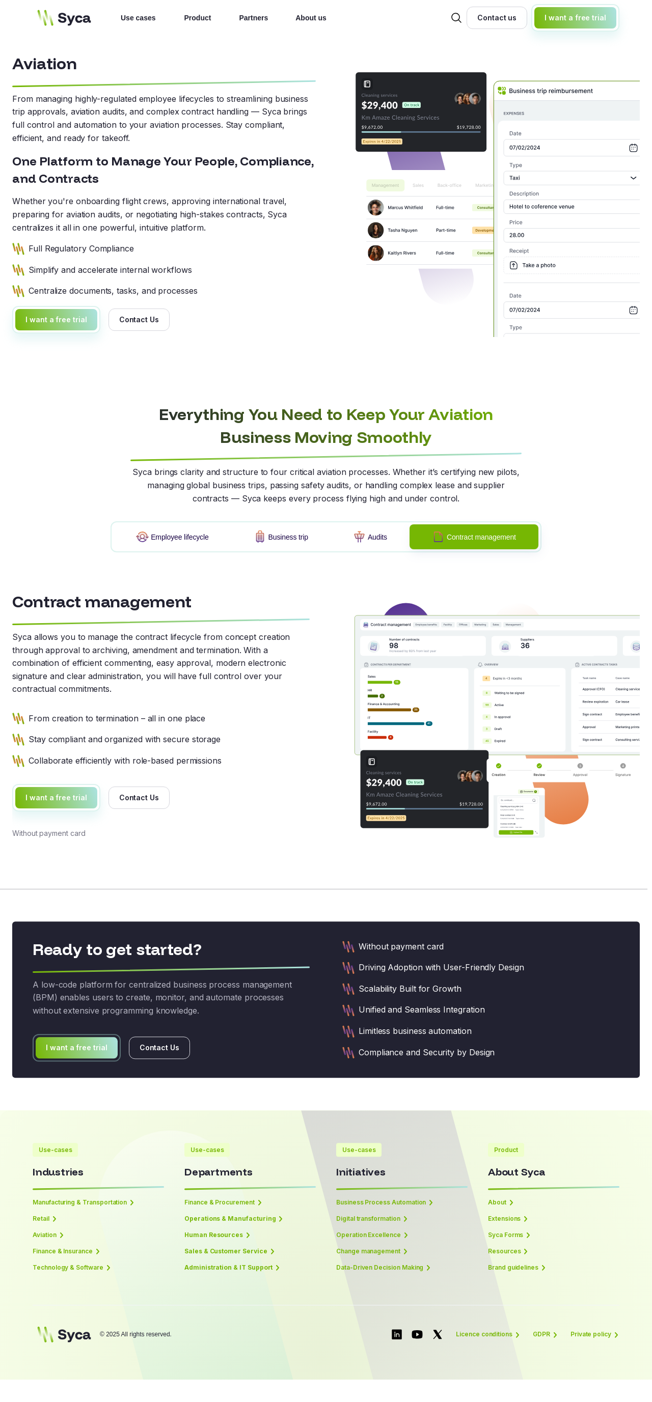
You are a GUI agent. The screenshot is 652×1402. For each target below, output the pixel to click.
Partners (253, 18)
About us (311, 18)
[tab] (172, 536)
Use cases (138, 18)
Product (197, 18)
